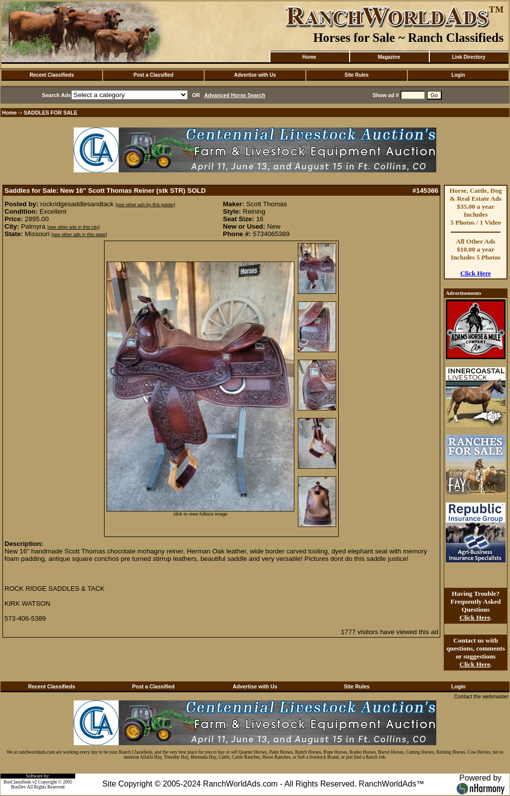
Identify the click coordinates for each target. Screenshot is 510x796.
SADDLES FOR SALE (51, 113)
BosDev (18, 787)
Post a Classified (153, 75)
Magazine (389, 57)
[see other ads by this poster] (145, 204)
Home (309, 57)
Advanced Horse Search (234, 95)
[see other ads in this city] (73, 227)
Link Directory (468, 57)
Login (458, 75)
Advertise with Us (255, 75)
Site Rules (357, 75)
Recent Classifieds (52, 75)
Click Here (475, 273)
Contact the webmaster (481, 696)
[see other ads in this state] (79, 234)
